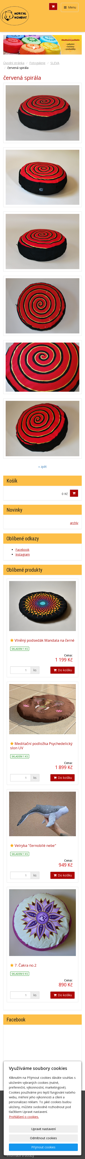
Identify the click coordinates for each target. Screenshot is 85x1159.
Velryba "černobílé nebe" (35, 845)
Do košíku (62, 670)
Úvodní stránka (13, 63)
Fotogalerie (37, 63)
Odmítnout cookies (43, 1138)
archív (74, 523)
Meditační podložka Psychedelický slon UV (41, 745)
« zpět (42, 467)
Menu (69, 7)
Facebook (22, 550)
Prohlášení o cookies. (24, 1117)
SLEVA (54, 63)
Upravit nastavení (43, 1129)
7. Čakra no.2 (26, 965)
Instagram (22, 554)
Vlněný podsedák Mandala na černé (44, 640)
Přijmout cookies (43, 1147)
